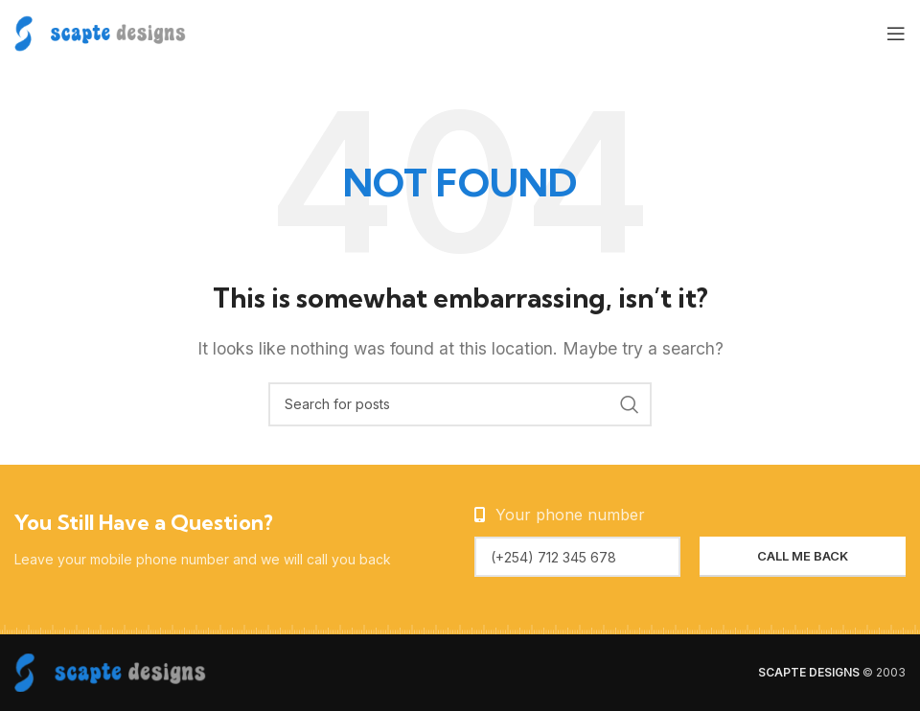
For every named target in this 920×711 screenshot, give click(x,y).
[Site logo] (100, 31)
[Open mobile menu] (896, 33)
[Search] (460, 404)
